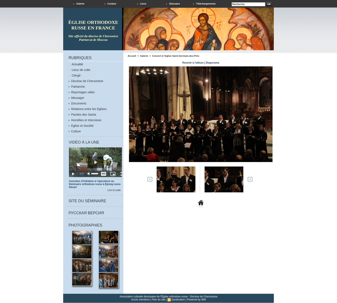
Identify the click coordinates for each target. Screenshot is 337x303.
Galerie (78, 3)
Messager (76, 97)
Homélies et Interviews (85, 120)
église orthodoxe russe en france (93, 25)
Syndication (178, 299)
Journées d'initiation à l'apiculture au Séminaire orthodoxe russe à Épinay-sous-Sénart (95, 184)
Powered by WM (196, 299)
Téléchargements (204, 3)
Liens (141, 3)
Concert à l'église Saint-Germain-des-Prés (175, 56)
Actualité (77, 64)
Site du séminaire (87, 201)
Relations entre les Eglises (88, 109)
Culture (75, 131)
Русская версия (86, 213)
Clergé (76, 75)
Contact (110, 3)
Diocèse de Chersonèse (86, 81)
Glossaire (173, 3)
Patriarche (77, 86)
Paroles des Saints (82, 114)
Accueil (132, 56)
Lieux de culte (81, 70)
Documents (77, 103)
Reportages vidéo (82, 92)
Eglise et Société (81, 125)
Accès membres (140, 299)
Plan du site (158, 299)
